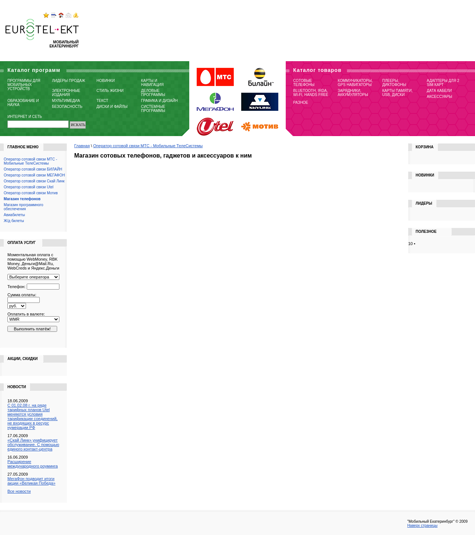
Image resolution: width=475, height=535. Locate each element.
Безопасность (67, 107)
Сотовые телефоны (303, 83)
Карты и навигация (152, 83)
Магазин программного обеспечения (23, 207)
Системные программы (153, 109)
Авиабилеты (14, 215)
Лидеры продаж (68, 81)
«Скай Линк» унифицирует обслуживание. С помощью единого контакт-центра (33, 444)
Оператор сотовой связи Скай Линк (34, 181)
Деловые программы (153, 93)
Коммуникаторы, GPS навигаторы (355, 83)
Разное (300, 102)
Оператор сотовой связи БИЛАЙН (33, 169)
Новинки (105, 81)
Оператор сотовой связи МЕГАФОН (34, 175)
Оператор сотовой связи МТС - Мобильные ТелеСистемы (148, 145)
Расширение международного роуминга (32, 463)
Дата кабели (439, 91)
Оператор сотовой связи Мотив (31, 193)
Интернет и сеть (24, 117)
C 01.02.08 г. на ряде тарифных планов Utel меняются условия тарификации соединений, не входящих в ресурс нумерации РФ (32, 416)
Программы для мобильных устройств (23, 85)
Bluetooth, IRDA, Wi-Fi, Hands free (310, 93)
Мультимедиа (66, 101)
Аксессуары (439, 97)
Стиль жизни (110, 91)
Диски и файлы (112, 107)
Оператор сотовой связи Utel (28, 187)
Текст (102, 101)
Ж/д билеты (14, 221)
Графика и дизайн (159, 101)
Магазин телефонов (22, 199)
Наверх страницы (422, 526)
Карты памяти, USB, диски (397, 93)
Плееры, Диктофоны (394, 83)
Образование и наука (23, 103)
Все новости (19, 491)
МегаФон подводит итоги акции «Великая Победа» (31, 480)
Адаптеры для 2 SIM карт (443, 83)
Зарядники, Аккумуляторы (353, 93)
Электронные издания (66, 93)
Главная (82, 145)
